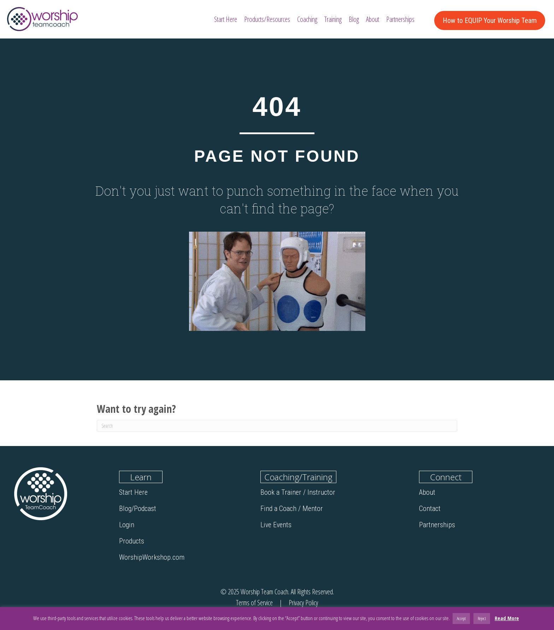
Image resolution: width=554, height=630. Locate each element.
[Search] (277, 426)
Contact (430, 508)
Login (126, 525)
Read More (507, 618)
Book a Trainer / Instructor (297, 492)
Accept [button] (461, 618)
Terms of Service (255, 602)
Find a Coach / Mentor (291, 508)
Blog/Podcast (137, 508)
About (427, 492)
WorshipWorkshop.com (151, 557)
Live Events (275, 525)
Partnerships (437, 525)
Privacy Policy (302, 602)
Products (131, 541)
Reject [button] (482, 618)
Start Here (133, 492)
